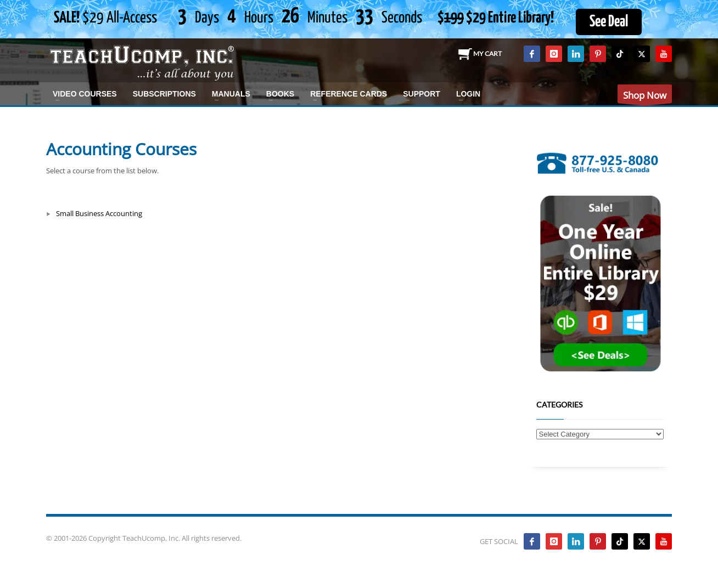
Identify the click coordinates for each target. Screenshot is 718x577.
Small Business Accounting (99, 213)
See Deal (609, 22)
